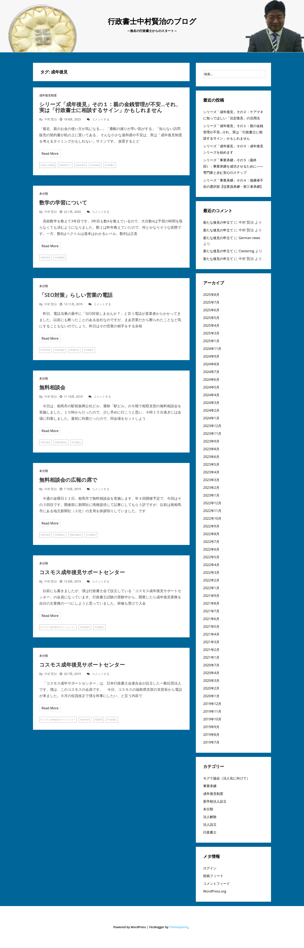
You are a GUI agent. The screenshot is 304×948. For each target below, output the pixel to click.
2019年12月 (212, 703)
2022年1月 (211, 588)
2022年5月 (211, 557)
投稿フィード (213, 876)
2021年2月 (211, 649)
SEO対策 (46, 349)
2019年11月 (212, 711)
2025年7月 (211, 302)
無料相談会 (52, 387)
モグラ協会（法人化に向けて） (226, 778)
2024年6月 (211, 379)
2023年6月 (211, 456)
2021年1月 (211, 657)
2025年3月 (211, 333)
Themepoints (178, 927)
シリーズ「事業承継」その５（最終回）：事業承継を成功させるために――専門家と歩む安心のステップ (233, 166)
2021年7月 (211, 611)
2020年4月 (211, 673)
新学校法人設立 (215, 801)
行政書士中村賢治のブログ (152, 21)
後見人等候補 (48, 165)
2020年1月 (211, 696)
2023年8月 (211, 449)
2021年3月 (211, 642)
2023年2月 (211, 487)
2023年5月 (211, 464)
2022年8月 (211, 534)
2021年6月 (211, 618)
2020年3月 (211, 680)
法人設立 (210, 824)
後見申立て (66, 165)
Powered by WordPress (129, 927)
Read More (50, 153)
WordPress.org (214, 891)
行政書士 (110, 165)
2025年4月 (211, 325)
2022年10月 (212, 518)
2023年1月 (211, 495)
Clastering (246, 251)
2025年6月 (211, 310)
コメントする (100, 119)
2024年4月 (211, 395)
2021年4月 (211, 634)
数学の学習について (63, 202)
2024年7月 (211, 371)
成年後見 (81, 165)
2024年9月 (211, 356)
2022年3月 (211, 572)
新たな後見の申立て (218, 222)
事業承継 (210, 786)
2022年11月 (212, 510)
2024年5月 (211, 387)
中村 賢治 (50, 119)
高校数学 (61, 257)
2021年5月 (211, 626)
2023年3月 (211, 480)
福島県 (99, 719)
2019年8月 (211, 734)
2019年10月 (212, 719)
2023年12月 (212, 426)
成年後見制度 (48, 95)
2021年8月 (211, 603)
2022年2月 (211, 580)
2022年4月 (211, 564)
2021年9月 (211, 595)
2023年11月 (212, 433)
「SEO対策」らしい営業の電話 (76, 294)
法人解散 (210, 816)
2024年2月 (211, 410)
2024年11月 (212, 348)
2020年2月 (211, 688)
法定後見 (96, 165)
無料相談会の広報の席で (68, 479)
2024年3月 (211, 402)
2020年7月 (211, 665)
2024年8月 (211, 364)
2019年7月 (211, 742)
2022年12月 (212, 503)
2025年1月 (211, 341)
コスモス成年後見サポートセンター (82, 572)
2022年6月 (211, 549)
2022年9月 (211, 526)
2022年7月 (211, 541)
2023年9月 (211, 441)
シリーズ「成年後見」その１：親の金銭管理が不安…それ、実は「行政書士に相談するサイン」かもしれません (110, 107)
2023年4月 (211, 472)
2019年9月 (211, 727)
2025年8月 (211, 294)
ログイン (210, 868)
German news (249, 238)
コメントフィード (216, 883)
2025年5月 (211, 317)
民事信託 (75, 349)
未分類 (43, 193)
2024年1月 (211, 418)
